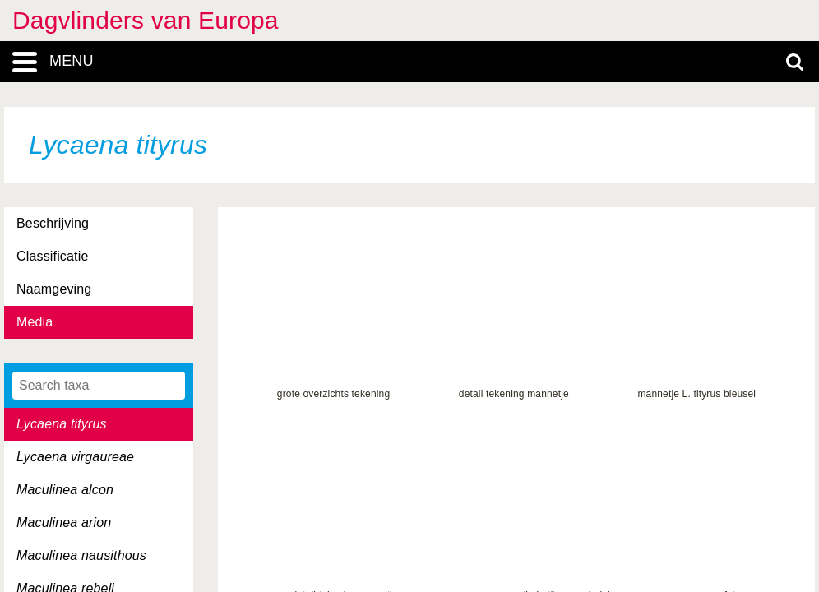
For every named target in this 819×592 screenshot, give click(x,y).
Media (34, 322)
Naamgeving (53, 289)
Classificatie (52, 256)
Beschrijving (52, 223)
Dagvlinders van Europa (145, 20)
